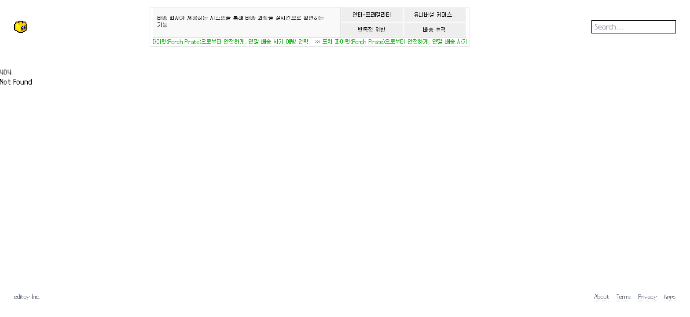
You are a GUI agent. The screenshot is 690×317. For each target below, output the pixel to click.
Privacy (648, 296)
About (602, 296)
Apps (670, 296)
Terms (624, 296)
